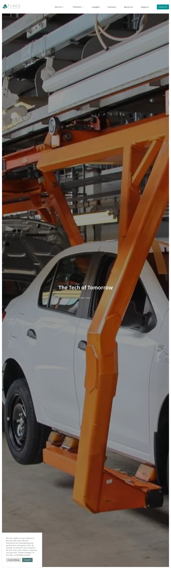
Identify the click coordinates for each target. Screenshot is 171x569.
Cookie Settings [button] (13, 560)
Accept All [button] (27, 560)
